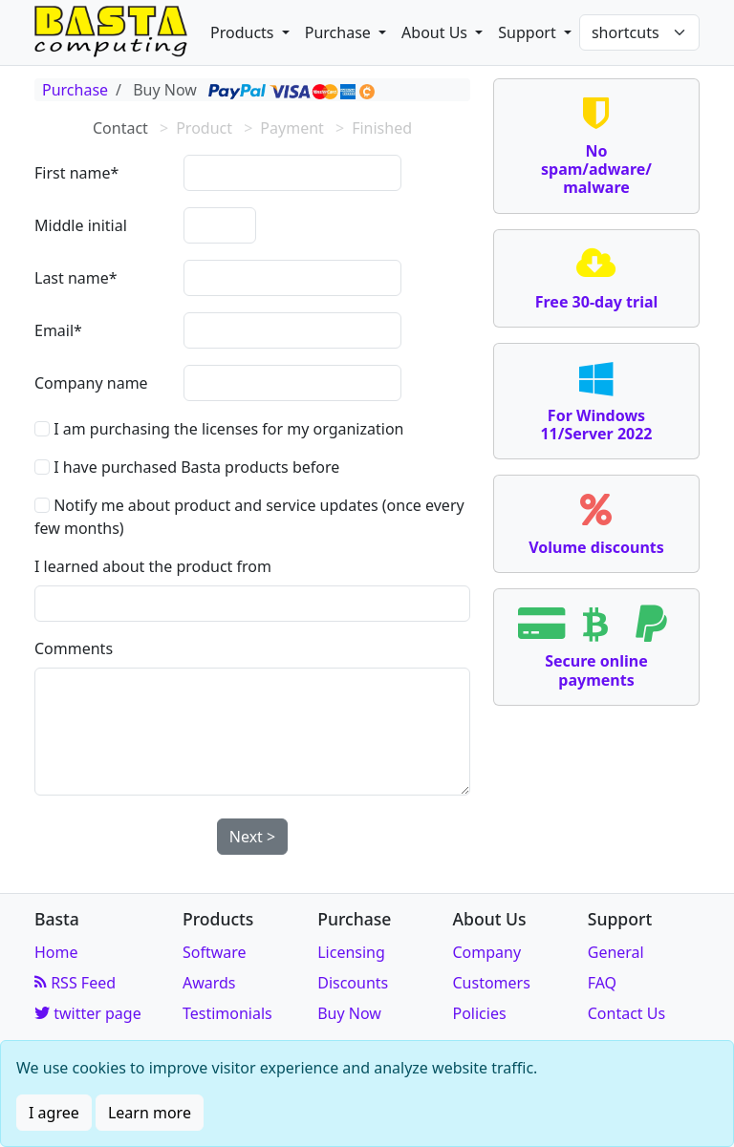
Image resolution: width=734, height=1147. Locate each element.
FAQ (602, 982)
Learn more (149, 1112)
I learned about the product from (152, 566)
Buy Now (349, 1013)
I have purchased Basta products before (186, 467)
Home (56, 952)
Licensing (351, 952)
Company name (91, 382)
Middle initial (80, 225)
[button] (250, 32)
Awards (209, 982)
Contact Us (626, 1013)
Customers (490, 982)
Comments (73, 648)
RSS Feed (75, 982)
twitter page (87, 1013)
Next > (252, 836)
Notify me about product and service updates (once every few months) (249, 517)
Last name (71, 277)
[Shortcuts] (639, 32)
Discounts (352, 982)
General (616, 952)
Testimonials (227, 1013)
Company (486, 952)
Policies (479, 1013)
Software (215, 952)
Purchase (75, 89)
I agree (54, 1112)
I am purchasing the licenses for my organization (218, 428)
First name (72, 172)
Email (54, 330)
